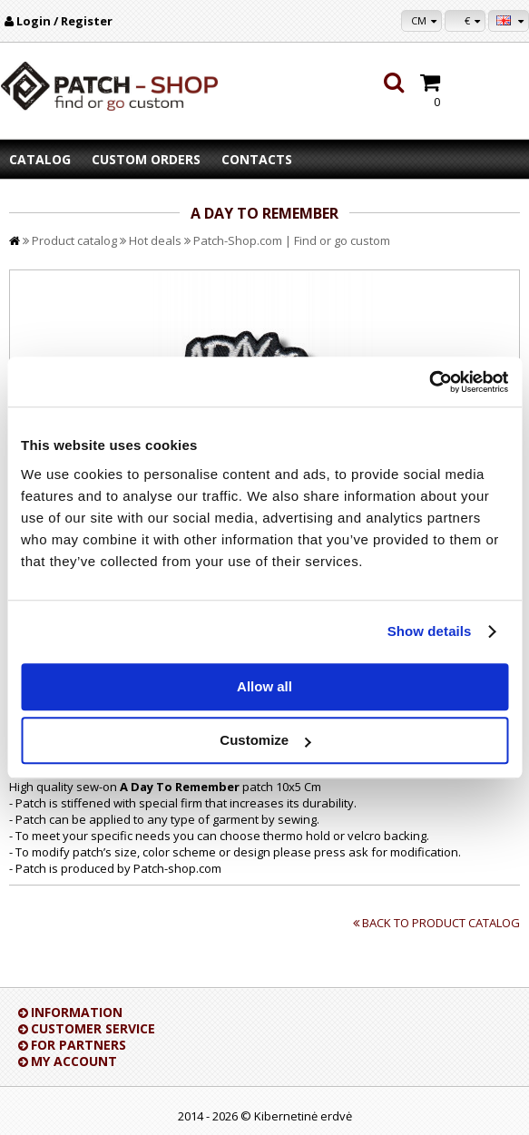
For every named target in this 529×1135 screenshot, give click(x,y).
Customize (265, 740)
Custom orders (146, 159)
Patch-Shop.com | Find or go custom (291, 240)
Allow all (264, 686)
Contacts (256, 159)
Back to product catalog (441, 923)
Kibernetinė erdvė (303, 1116)
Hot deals (155, 240)
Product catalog (74, 240)
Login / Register (64, 21)
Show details (429, 631)
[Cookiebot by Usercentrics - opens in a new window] (428, 382)
